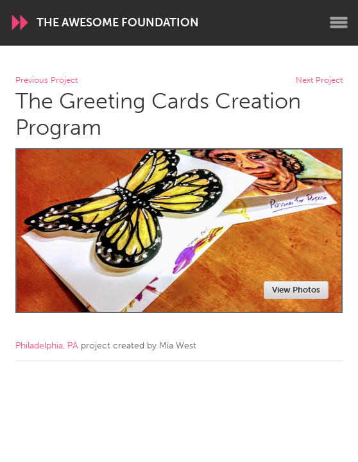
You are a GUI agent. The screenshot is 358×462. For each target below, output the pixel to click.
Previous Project (46, 80)
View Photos (296, 290)
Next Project (319, 80)
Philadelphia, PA (46, 345)
